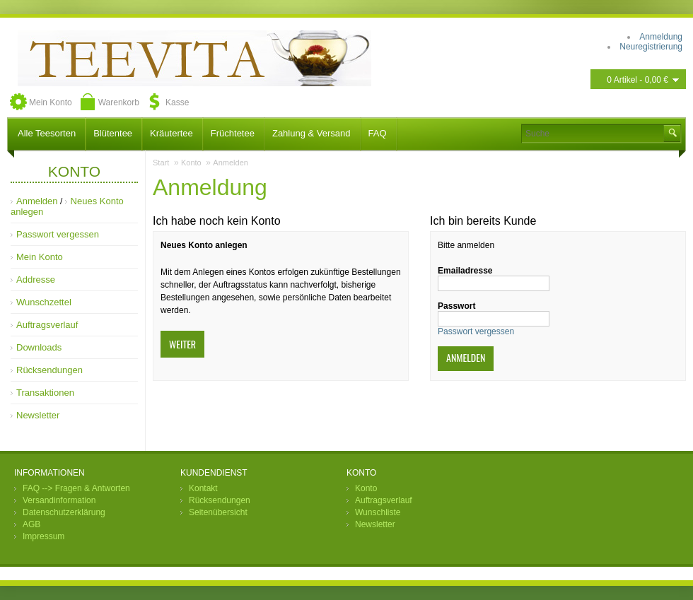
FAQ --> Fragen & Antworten (76, 488)
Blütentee (112, 133)
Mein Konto (50, 102)
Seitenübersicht (218, 512)
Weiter (182, 343)
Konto (191, 162)
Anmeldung (660, 37)
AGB (31, 524)
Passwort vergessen (57, 234)
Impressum (43, 536)
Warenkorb (118, 102)
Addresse (35, 279)
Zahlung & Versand (311, 133)
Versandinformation (59, 500)
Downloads (39, 347)
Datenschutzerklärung (64, 512)
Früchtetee (233, 133)
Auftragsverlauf (47, 324)
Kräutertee (171, 133)
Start (161, 162)
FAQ (377, 133)
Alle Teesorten (47, 133)
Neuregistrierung (650, 47)
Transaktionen (45, 392)
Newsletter (37, 415)
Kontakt (203, 488)
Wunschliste (377, 512)
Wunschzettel (43, 302)
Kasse (177, 102)
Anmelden (37, 201)
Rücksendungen (49, 370)
